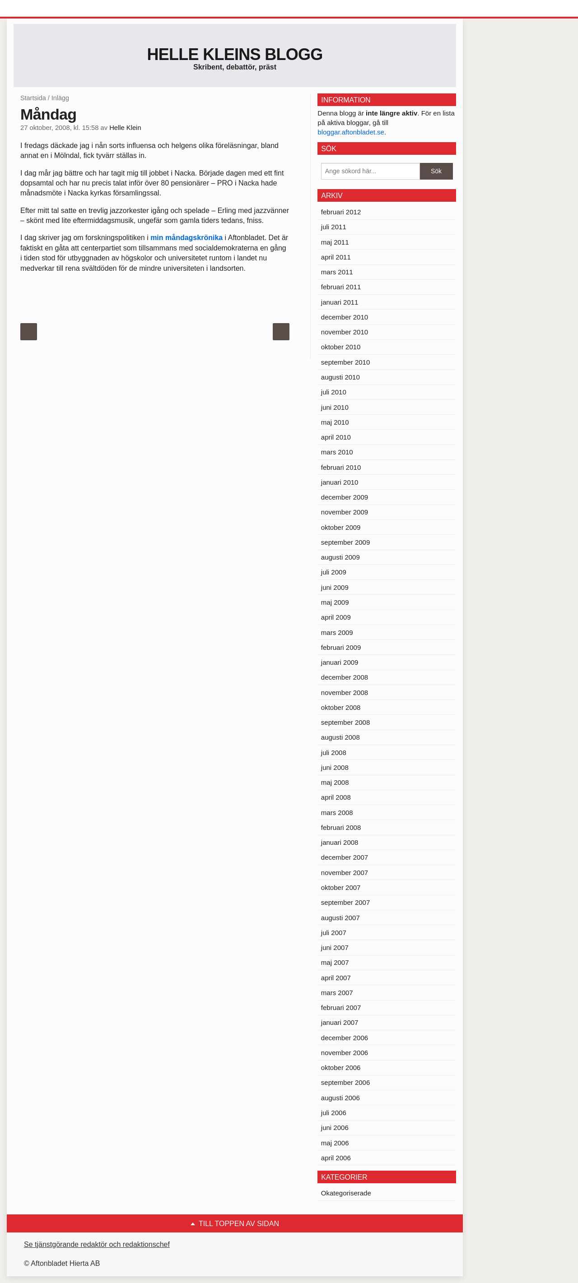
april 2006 (336, 1158)
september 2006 (345, 1082)
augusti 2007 (340, 918)
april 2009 (336, 617)
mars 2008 (337, 812)
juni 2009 (335, 587)
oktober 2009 (341, 527)
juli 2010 (333, 392)
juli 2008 (333, 752)
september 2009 (345, 542)
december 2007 (344, 857)
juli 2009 (333, 572)
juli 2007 (333, 932)
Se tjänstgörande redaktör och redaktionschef (97, 1244)
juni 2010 (335, 407)
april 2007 (336, 978)
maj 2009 (335, 602)
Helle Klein (125, 127)
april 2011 (336, 257)
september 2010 (345, 362)
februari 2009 (341, 647)
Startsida (33, 98)
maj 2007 (335, 962)
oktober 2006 (341, 1067)
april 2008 (336, 797)
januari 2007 (340, 1022)
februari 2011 (341, 287)
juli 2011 (333, 227)
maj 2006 (335, 1143)
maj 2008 (335, 782)
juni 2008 (335, 767)
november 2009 (344, 512)
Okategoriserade (346, 1193)
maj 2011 (335, 242)
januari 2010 (340, 482)
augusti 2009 (340, 557)
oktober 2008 (341, 707)
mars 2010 (337, 452)
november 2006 (344, 1052)
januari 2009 (340, 662)
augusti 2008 (340, 737)
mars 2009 (337, 632)
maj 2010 (335, 422)
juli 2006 (333, 1112)
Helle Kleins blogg (234, 54)
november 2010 (344, 332)
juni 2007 (335, 947)
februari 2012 (341, 212)
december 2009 (344, 497)
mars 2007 (337, 992)
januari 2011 (340, 302)
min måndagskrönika (186, 237)
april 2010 (336, 437)
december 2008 (344, 677)
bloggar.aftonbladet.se (350, 132)
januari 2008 (340, 842)
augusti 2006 (340, 1098)
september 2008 (345, 722)
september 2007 (345, 902)
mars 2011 (337, 272)
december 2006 (344, 1038)
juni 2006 (335, 1127)
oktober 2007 (341, 887)
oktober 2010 (341, 347)
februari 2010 (341, 467)
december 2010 (344, 317)
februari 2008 (341, 827)
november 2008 (344, 692)
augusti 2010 (340, 377)
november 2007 (344, 872)
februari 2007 (341, 1007)
